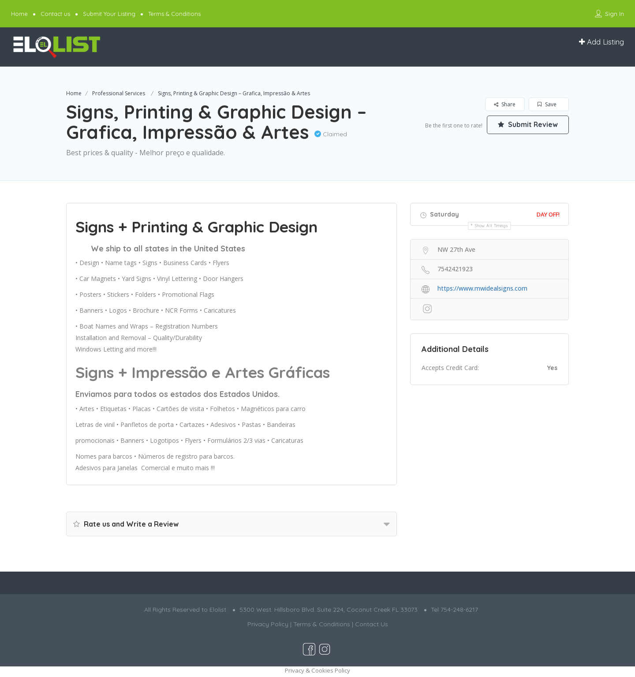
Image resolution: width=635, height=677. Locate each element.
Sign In (614, 14)
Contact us (55, 13)
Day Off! (548, 214)
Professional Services (118, 93)
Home (19, 13)
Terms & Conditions (174, 13)
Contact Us (371, 624)
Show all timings (491, 225)
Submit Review (527, 124)
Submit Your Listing (109, 13)
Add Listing (601, 41)
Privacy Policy (267, 624)
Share (504, 104)
